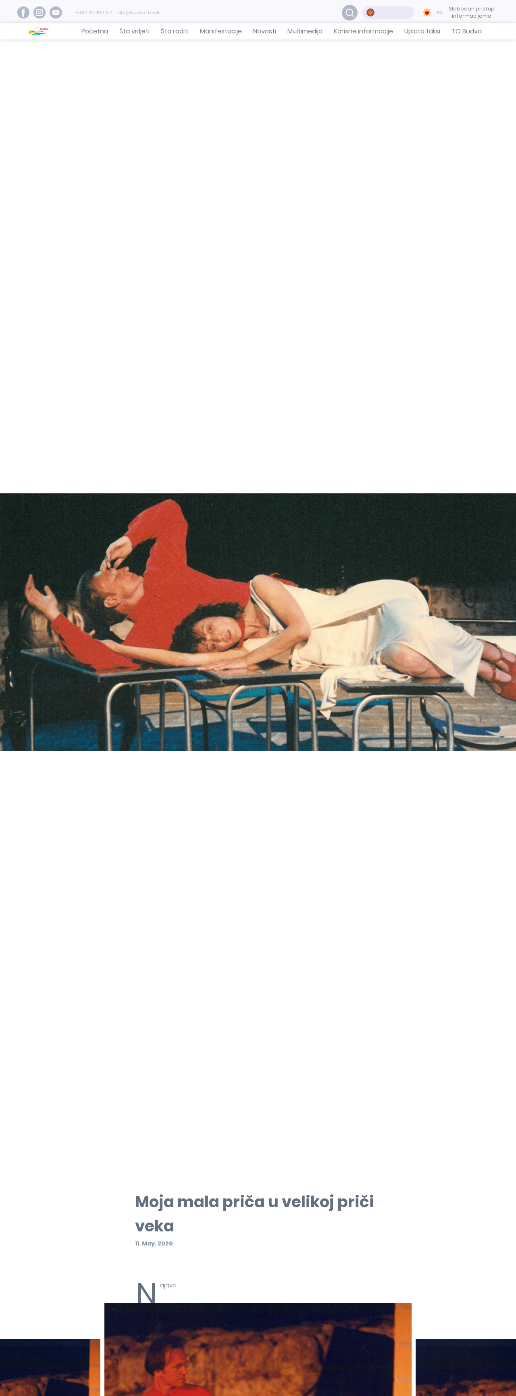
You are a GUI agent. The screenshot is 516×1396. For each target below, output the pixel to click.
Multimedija (304, 31)
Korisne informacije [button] (363, 31)
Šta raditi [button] (175, 31)
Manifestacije (221, 31)
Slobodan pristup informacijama (472, 12)
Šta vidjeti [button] (134, 31)
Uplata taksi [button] (422, 31)
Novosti (264, 31)
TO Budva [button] (467, 31)
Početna (94, 31)
